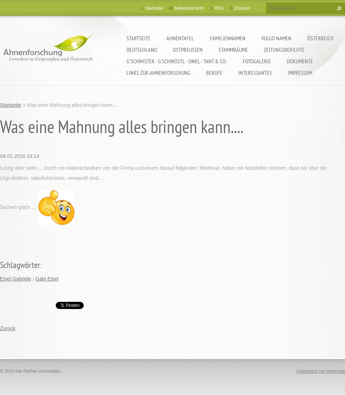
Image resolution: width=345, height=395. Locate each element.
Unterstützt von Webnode (320, 371)
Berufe (214, 72)
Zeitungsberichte (284, 49)
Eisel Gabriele (15, 279)
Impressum (300, 72)
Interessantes (255, 72)
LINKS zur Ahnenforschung (158, 72)
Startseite (138, 38)
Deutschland (141, 49)
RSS (219, 8)
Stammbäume (233, 49)
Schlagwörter (20, 265)
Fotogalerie (257, 61)
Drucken (242, 8)
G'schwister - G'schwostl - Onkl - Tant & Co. (176, 61)
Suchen (338, 8)
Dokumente (300, 61)
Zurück (7, 328)
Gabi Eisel (47, 279)
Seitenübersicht (189, 8)
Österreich (320, 38)
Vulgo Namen (276, 38)
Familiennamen (227, 38)
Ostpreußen (188, 49)
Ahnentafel (180, 38)
